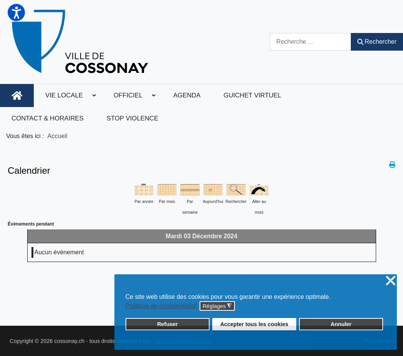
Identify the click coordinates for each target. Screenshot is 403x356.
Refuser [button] (167, 324)
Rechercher (376, 41)
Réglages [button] (217, 306)
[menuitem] (17, 95)
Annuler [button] (340, 324)
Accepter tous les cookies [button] (254, 324)
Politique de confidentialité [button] (161, 306)
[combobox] (310, 41)
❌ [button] (390, 281)
